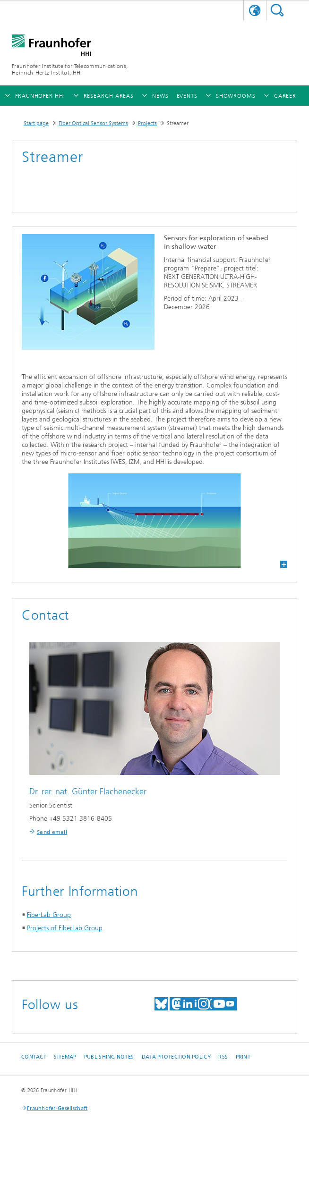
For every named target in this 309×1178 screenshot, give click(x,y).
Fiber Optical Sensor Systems (93, 123)
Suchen (277, 10)
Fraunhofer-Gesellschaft (57, 1108)
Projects (147, 123)
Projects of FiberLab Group (65, 928)
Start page (36, 123)
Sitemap (65, 1057)
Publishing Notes (109, 1057)
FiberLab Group (49, 915)
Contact (33, 1057)
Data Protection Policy (176, 1057)
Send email (52, 832)
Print (243, 1057)
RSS (223, 1057)
